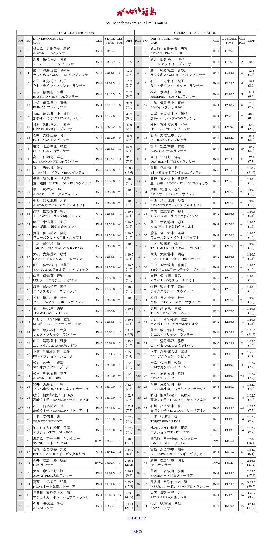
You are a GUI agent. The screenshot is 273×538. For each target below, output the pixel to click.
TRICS (136, 531)
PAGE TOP (136, 518)
